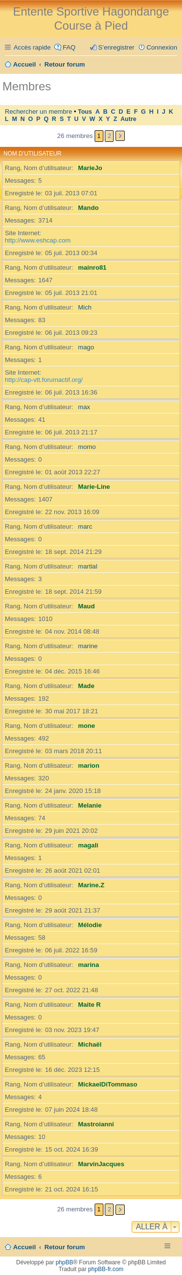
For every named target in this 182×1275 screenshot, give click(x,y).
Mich (85, 307)
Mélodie (90, 925)
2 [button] (109, 136)
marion (88, 765)
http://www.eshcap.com (38, 240)
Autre (128, 119)
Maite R (89, 1004)
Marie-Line (94, 486)
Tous (85, 111)
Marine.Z (91, 885)
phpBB (64, 1262)
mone (86, 725)
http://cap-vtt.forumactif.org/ (44, 379)
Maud (86, 606)
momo (87, 446)
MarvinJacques (101, 1164)
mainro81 (92, 267)
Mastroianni (96, 1124)
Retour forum (65, 1247)
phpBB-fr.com (106, 1269)
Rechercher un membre (38, 111)
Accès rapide (32, 47)
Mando (88, 207)
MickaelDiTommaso (107, 1084)
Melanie (89, 805)
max (84, 407)
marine (88, 646)
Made (86, 685)
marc (85, 526)
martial (88, 566)
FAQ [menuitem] (69, 47)
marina (88, 964)
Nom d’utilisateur (32, 153)
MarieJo (90, 168)
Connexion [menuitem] (162, 47)
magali (88, 845)
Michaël (89, 1044)
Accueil (24, 1247)
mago (86, 347)
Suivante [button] (120, 136)
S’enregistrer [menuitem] (116, 47)
